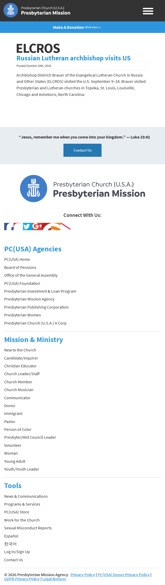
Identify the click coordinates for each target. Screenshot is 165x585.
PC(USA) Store (16, 511)
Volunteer (12, 445)
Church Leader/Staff (21, 373)
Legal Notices (54, 578)
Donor (9, 405)
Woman (11, 453)
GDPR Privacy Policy (22, 578)
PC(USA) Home (17, 259)
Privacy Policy (82, 574)
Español (11, 535)
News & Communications (26, 496)
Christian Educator (20, 365)
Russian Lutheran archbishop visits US (73, 58)
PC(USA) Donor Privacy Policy (124, 574)
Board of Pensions (20, 267)
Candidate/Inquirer (21, 358)
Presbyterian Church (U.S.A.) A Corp (35, 323)
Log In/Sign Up (17, 551)
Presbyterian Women (22, 314)
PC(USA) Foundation (22, 283)
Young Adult (14, 461)
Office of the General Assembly (30, 275)
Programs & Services (22, 504)
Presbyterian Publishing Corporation (36, 307)
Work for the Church (22, 520)
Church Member (18, 381)
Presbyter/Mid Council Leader (30, 437)
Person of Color (18, 429)
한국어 (10, 543)
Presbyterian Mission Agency (29, 299)
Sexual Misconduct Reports (28, 527)
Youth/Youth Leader (21, 469)
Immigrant (13, 413)
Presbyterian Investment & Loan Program (40, 291)
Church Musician (18, 389)
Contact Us (83, 150)
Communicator (17, 397)
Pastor (9, 421)
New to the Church (20, 349)
